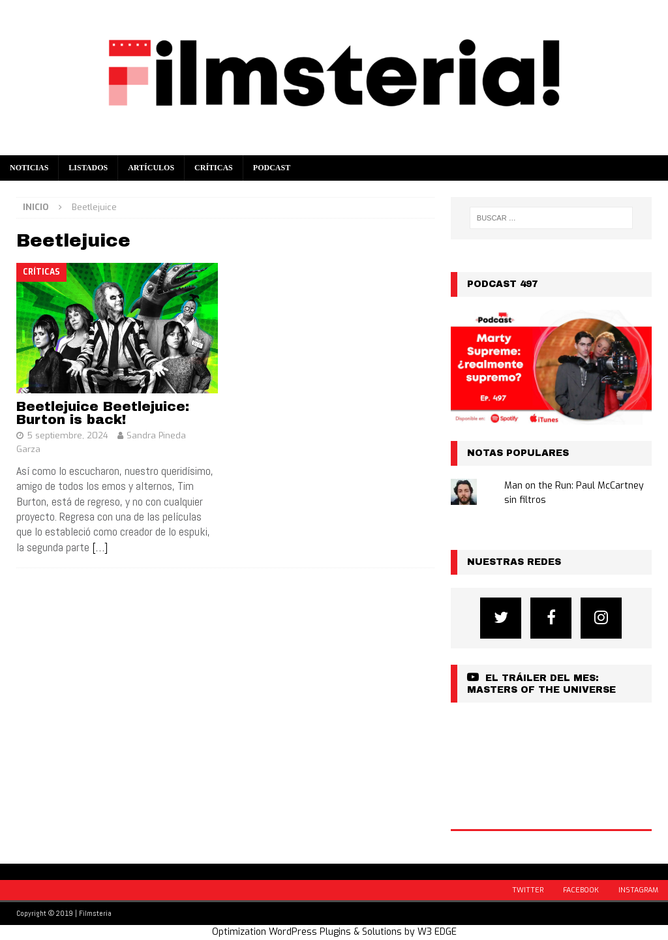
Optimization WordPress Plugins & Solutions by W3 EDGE (334, 932)
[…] (100, 546)
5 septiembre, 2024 (67, 435)
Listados (88, 167)
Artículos (151, 167)
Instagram (638, 890)
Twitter (527, 890)
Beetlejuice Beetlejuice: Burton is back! (102, 413)
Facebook (581, 890)
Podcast (271, 167)
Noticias (29, 167)
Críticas (213, 167)
